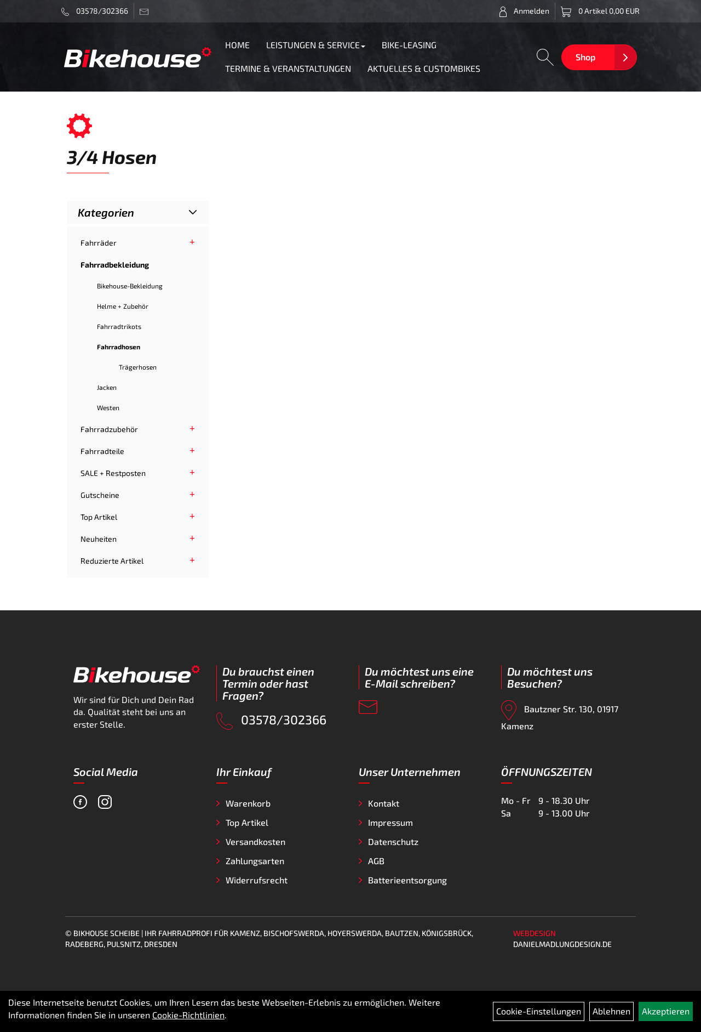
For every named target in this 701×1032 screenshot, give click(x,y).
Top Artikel (99, 516)
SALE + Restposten (113, 473)
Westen (108, 407)
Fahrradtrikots (119, 326)
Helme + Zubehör (122, 306)
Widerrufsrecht (257, 880)
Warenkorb (248, 803)
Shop (585, 57)
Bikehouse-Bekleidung (130, 286)
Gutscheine (100, 495)
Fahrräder (99, 242)
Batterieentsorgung (407, 880)
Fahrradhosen (118, 346)
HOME (237, 44)
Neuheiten (99, 538)
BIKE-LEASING (409, 44)
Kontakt (383, 803)
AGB (376, 860)
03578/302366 (95, 11)
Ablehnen (611, 1011)
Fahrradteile (102, 451)
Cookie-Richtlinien (188, 1015)
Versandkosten (255, 841)
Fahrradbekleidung (115, 264)
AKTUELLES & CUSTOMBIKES (423, 68)
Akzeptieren (665, 1011)
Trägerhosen (138, 367)
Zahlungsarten (255, 860)
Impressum (390, 822)
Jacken (107, 387)
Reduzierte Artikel (112, 560)
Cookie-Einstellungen (538, 1011)
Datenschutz (393, 841)
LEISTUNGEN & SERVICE (315, 44)
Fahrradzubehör (109, 429)
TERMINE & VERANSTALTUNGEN (288, 68)
